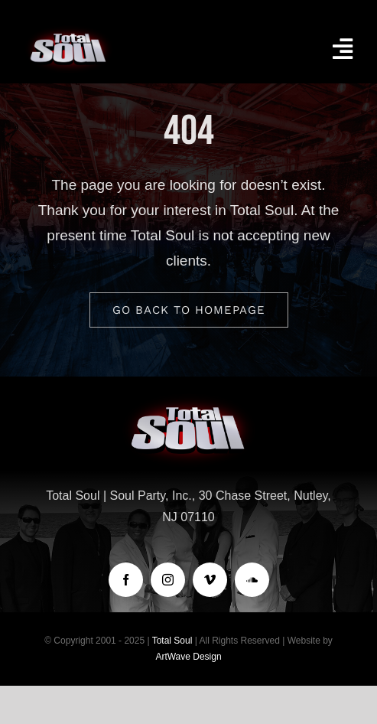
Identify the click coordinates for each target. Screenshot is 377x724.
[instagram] (168, 580)
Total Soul (172, 640)
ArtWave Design (188, 656)
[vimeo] (210, 580)
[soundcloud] (252, 580)
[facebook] (126, 580)
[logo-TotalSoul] (69, 30)
